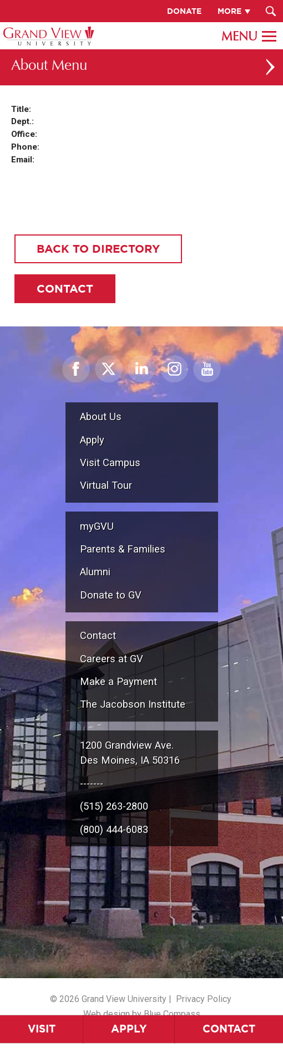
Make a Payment (118, 681)
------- (91, 783)
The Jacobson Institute (132, 704)
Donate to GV (111, 595)
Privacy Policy (203, 999)
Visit (41, 1029)
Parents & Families (122, 549)
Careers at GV (111, 658)
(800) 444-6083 (114, 829)
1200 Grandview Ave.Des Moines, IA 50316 (130, 752)
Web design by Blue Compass (141, 1014)
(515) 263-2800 (114, 806)
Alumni (95, 571)
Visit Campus (110, 462)
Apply (129, 1029)
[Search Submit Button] (270, 11)
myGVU (97, 526)
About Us (101, 416)
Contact (229, 1029)
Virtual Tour (106, 485)
